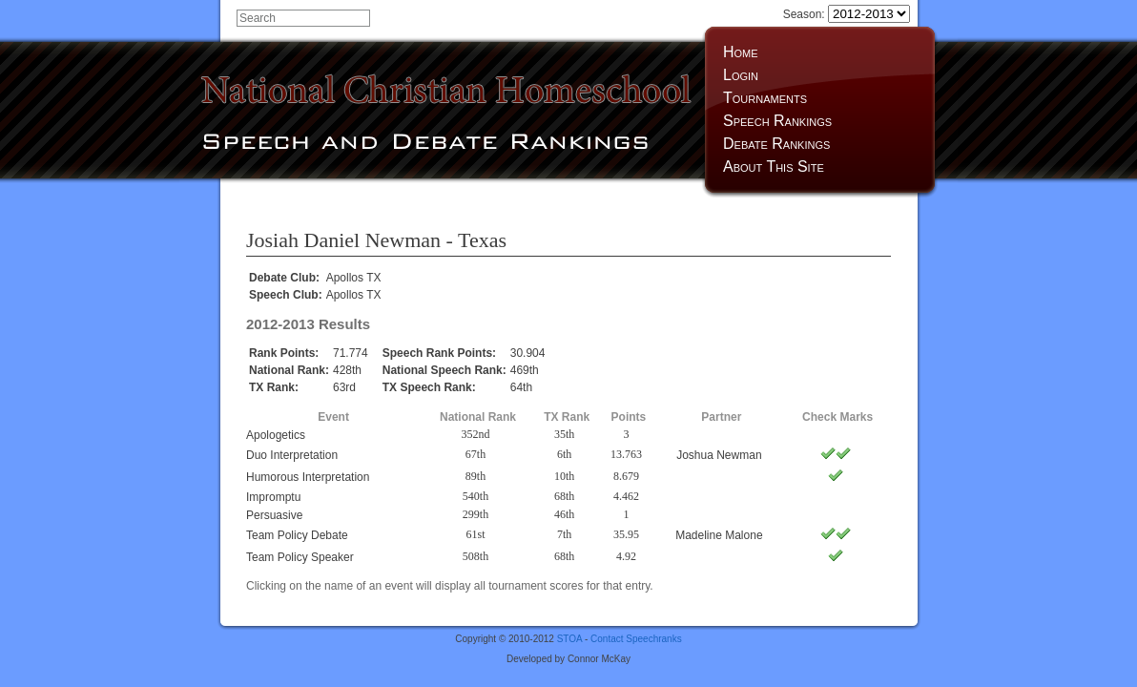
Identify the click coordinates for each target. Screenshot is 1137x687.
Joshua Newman (718, 455)
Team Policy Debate (297, 535)
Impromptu (273, 497)
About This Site (773, 166)
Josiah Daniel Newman (343, 240)
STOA (570, 639)
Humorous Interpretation (307, 477)
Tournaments (765, 98)
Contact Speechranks (636, 639)
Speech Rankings (777, 121)
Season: (846, 14)
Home (740, 52)
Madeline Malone (718, 535)
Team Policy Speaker (300, 557)
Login (740, 75)
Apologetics (275, 435)
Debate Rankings (776, 143)
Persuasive (274, 515)
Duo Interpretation (292, 455)
